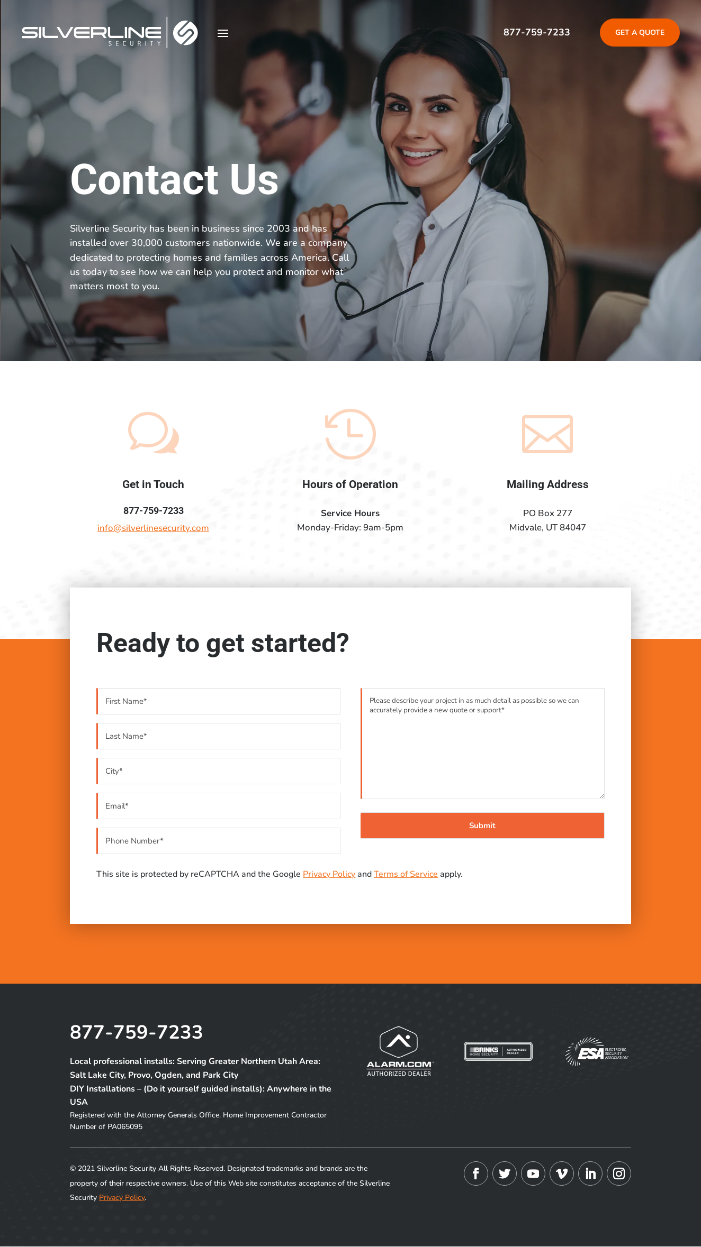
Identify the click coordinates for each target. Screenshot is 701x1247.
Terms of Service (406, 874)
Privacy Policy (329, 874)
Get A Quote (639, 32)
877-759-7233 (537, 32)
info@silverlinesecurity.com (153, 528)
